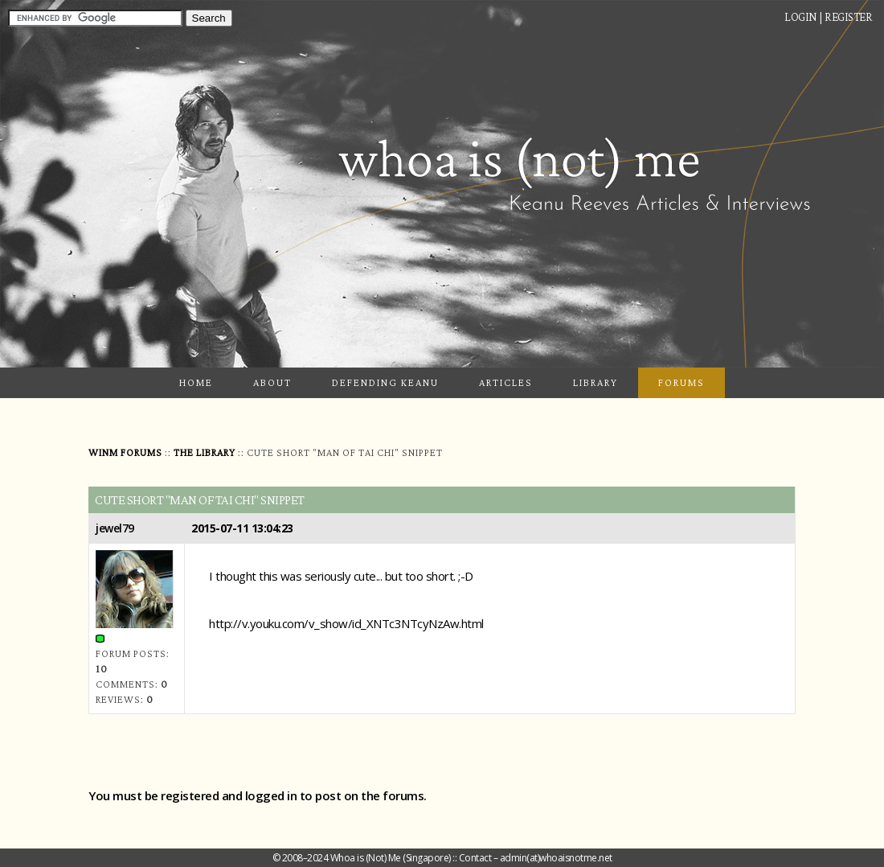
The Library (204, 452)
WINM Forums (125, 452)
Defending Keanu (385, 382)
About (272, 382)
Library (595, 382)
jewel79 (115, 528)
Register (848, 16)
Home (196, 382)
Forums (681, 382)
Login (800, 16)
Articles (506, 382)
